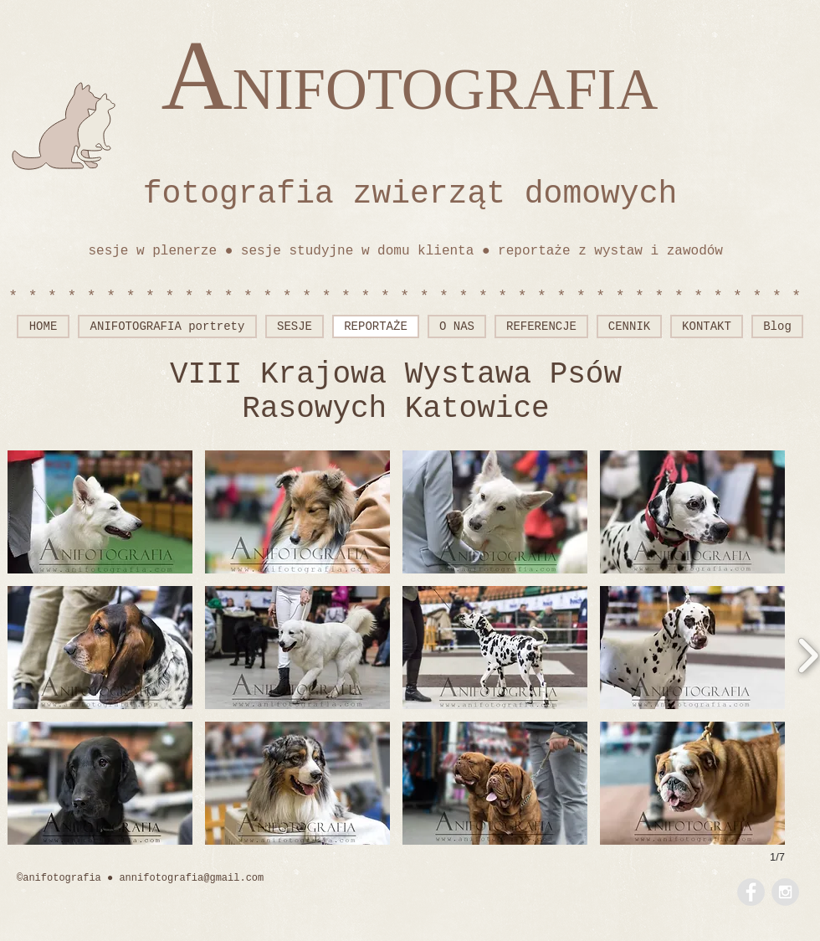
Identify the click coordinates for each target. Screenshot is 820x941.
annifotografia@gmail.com (191, 878)
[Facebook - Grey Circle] (751, 892)
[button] (100, 511)
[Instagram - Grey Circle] (785, 892)
